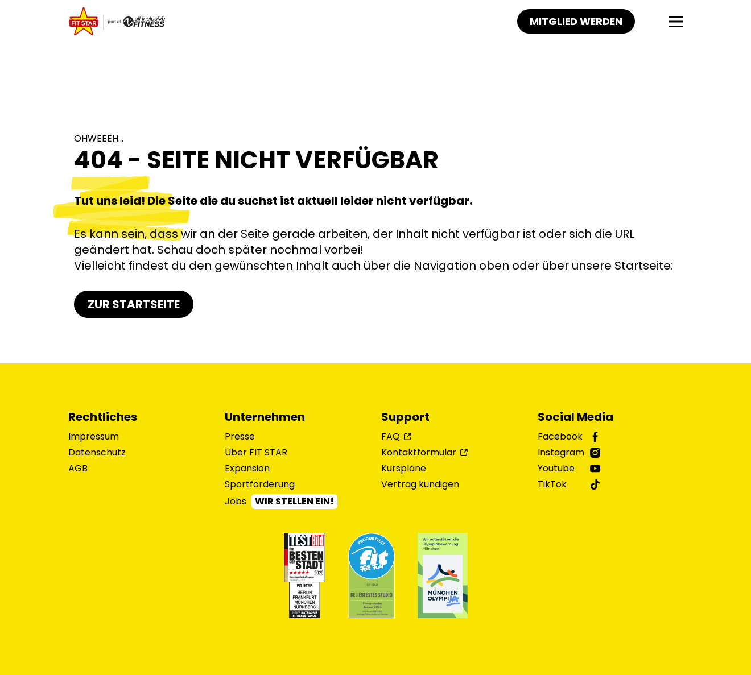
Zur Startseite (134, 304)
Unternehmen (265, 417)
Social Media (575, 417)
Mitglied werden (575, 21)
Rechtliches (102, 417)
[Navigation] (676, 21)
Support (405, 417)
